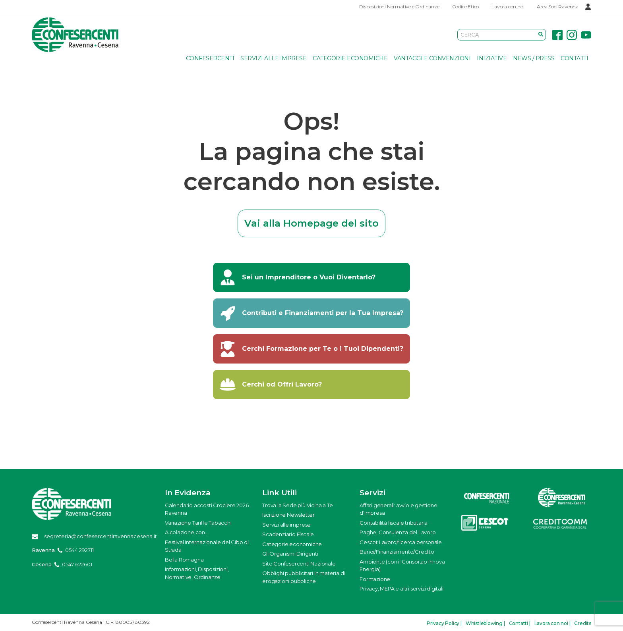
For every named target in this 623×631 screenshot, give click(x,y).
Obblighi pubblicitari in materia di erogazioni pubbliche (303, 577)
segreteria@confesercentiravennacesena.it (100, 536)
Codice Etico (465, 7)
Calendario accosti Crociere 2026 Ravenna (207, 509)
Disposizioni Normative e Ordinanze (399, 7)
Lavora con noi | (552, 623)
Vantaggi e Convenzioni (432, 58)
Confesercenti (210, 58)
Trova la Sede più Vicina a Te (297, 505)
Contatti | (519, 623)
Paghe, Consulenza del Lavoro (397, 532)
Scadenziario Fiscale (288, 534)
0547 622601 (77, 564)
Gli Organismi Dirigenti (290, 553)
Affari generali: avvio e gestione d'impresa (398, 509)
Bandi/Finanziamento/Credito (397, 551)
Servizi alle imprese (273, 58)
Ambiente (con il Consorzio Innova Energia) (402, 565)
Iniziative (492, 58)
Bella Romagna (184, 559)
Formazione (375, 579)
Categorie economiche (350, 58)
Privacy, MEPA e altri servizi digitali (401, 588)
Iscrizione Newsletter (288, 515)
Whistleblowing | (485, 623)
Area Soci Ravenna (557, 7)
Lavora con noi (507, 7)
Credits (582, 623)
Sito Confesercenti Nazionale (298, 563)
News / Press (533, 58)
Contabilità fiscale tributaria (394, 522)
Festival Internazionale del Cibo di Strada (207, 546)
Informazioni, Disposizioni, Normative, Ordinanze (197, 573)
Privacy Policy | (444, 623)
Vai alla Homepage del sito (311, 223)
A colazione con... (186, 532)
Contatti (574, 58)
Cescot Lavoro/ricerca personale (401, 542)
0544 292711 (79, 550)
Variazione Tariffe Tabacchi (198, 522)
